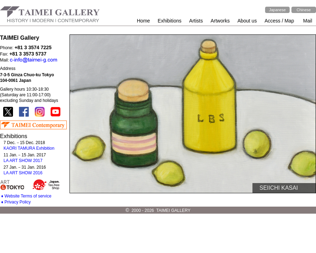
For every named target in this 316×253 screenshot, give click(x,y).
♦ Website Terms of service (26, 196)
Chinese (304, 10)
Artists (196, 21)
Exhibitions (170, 21)
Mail (307, 21)
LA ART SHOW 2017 (23, 160)
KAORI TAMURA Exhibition (29, 148)
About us (247, 21)
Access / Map (279, 21)
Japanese (277, 10)
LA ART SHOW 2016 (23, 172)
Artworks (220, 21)
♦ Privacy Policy (16, 202)
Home (143, 21)
